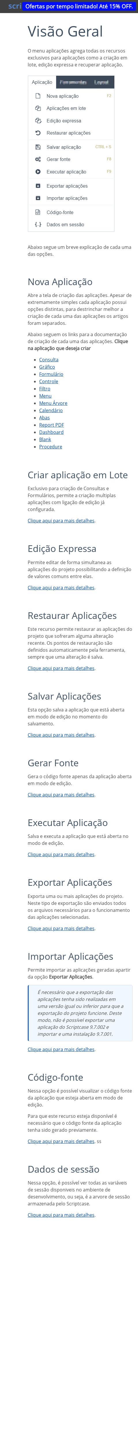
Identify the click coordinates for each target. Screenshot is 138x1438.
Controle (48, 381)
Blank (45, 439)
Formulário (51, 374)
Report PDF (51, 425)
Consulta (48, 359)
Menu (45, 396)
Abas (44, 417)
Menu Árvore (53, 403)
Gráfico (47, 367)
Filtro (44, 388)
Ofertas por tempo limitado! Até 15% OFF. (79, 6)
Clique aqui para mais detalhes (61, 520)
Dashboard (51, 432)
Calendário (51, 410)
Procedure (50, 446)
